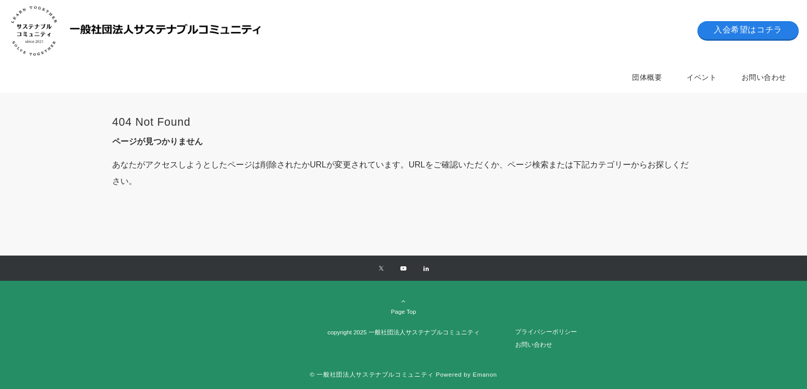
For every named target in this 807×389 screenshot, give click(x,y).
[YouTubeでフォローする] (403, 268)
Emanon (485, 374)
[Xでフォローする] (381, 268)
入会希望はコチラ (748, 29)
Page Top (403, 306)
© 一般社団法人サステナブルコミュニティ (372, 374)
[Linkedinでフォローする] (426, 268)
